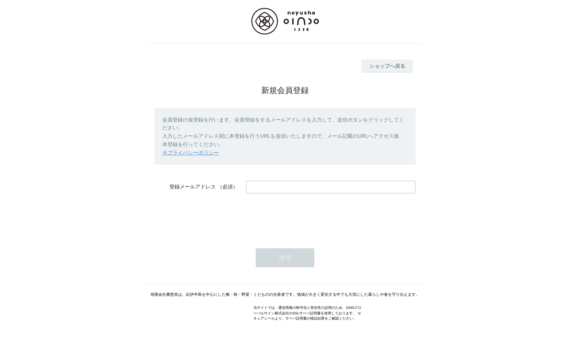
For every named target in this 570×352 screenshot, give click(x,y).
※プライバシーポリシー (190, 153)
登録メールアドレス (192, 187)
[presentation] (306, 217)
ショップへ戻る (387, 66)
